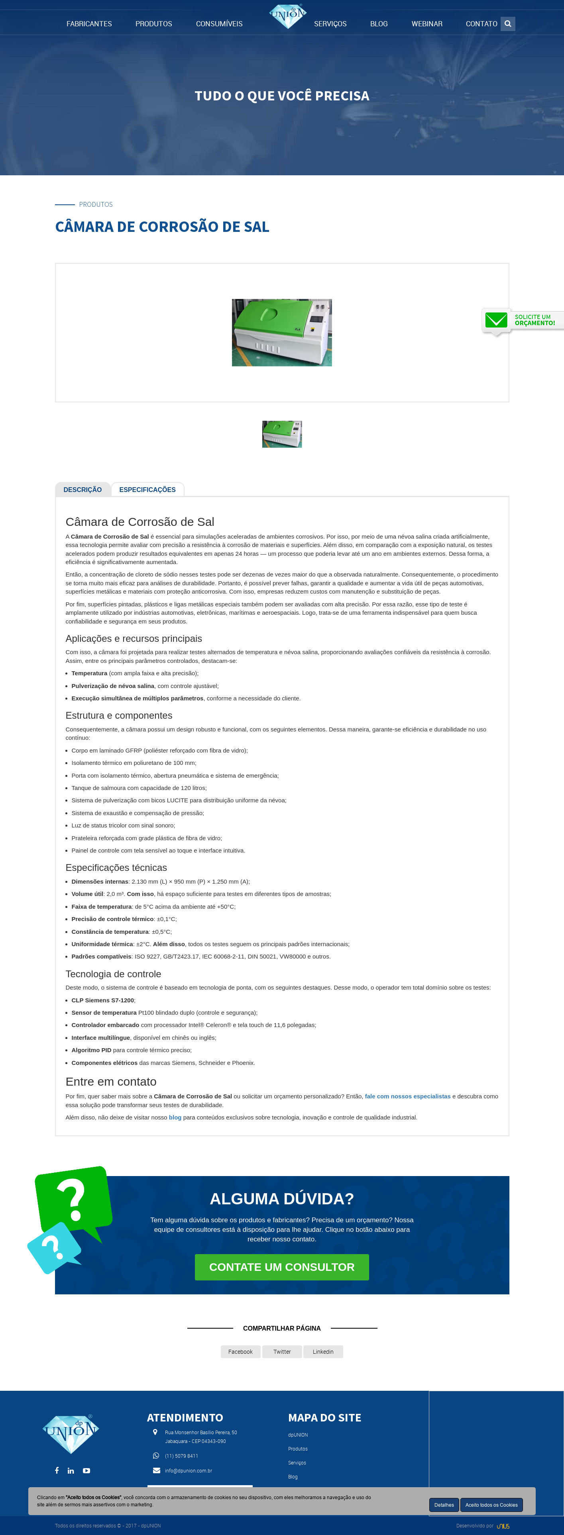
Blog (293, 1476)
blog (175, 1117)
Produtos (298, 1448)
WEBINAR (427, 23)
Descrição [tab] (83, 489)
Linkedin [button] (323, 1351)
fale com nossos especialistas (408, 1096)
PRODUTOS (154, 23)
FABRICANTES (89, 23)
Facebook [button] (240, 1351)
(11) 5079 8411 (181, 1456)
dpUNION (298, 1434)
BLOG (379, 23)
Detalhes (444, 1505)
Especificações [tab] (148, 489)
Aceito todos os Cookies (492, 1505)
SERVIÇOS (330, 23)
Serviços (297, 1462)
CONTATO (481, 23)
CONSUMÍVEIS (219, 23)
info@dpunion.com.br (188, 1470)
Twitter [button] (282, 1351)
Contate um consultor (282, 1267)
